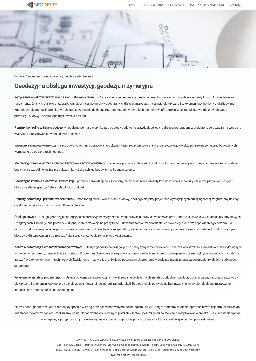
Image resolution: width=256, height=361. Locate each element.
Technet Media (138, 354)
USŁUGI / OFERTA (152, 8)
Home (18, 76)
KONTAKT (235, 8)
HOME (132, 8)
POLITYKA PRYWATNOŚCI (207, 8)
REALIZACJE (176, 8)
